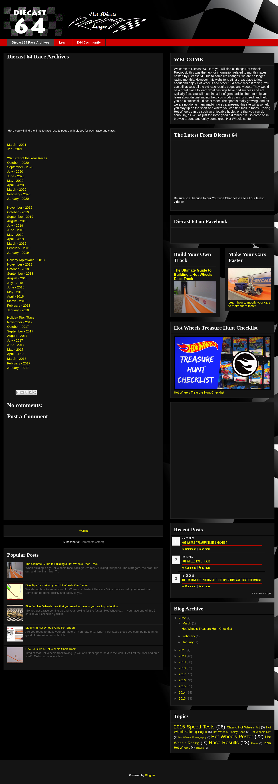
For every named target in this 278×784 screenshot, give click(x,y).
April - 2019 (15, 239)
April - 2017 (15, 354)
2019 (183, 662)
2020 (183, 656)
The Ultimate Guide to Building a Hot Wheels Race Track (61, 564)
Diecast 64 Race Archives (30, 42)
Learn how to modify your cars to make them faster (249, 304)
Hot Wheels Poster (232, 736)
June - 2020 (15, 176)
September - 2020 (20, 167)
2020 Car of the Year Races (27, 158)
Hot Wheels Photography (192, 737)
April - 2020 (15, 185)
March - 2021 (16, 144)
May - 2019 (15, 234)
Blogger (150, 775)
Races (254, 743)
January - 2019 (18, 252)
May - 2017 (15, 349)
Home (83, 530)
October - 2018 (18, 269)
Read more (204, 549)
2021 (183, 650)
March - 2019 (16, 243)
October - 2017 (18, 326)
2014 (183, 692)
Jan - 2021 (14, 149)
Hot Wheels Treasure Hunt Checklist (199, 392)
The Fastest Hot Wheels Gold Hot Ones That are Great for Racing (222, 580)
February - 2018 (18, 305)
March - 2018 (16, 301)
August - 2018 (17, 278)
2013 (183, 698)
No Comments (189, 549)
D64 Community (89, 42)
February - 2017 (18, 363)
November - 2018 (19, 264)
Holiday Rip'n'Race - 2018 (26, 260)
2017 (183, 674)
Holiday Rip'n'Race (20, 317)
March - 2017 (16, 358)
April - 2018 (15, 296)
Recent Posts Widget (261, 593)
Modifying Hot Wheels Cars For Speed (50, 627)
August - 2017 (17, 336)
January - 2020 (18, 198)
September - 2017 (20, 331)
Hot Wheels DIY (261, 732)
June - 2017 (15, 345)
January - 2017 (18, 368)
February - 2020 (18, 194)
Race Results (224, 742)
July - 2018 (15, 283)
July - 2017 (15, 340)
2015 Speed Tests (194, 727)
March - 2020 (16, 189)
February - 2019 (18, 248)
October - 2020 (18, 162)
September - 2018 (20, 273)
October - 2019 (18, 212)
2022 (183, 618)
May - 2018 (15, 292)
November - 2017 (19, 322)
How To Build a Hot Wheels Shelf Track (50, 649)
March (187, 623)
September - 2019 (20, 216)
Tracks (199, 747)
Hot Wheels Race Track (196, 561)
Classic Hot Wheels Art (243, 727)
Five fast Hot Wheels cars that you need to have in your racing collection (71, 606)
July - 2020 (15, 171)
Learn (63, 42)
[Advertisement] (83, 94)
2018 (183, 668)
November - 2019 (19, 207)
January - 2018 (18, 310)
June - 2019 (15, 230)
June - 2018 (15, 287)
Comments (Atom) (92, 542)
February (189, 636)
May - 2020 (15, 180)
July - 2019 (15, 225)
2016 (183, 680)
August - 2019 (17, 221)
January (188, 642)
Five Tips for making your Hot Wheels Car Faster (56, 585)
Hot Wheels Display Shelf (229, 732)
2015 (183, 686)
